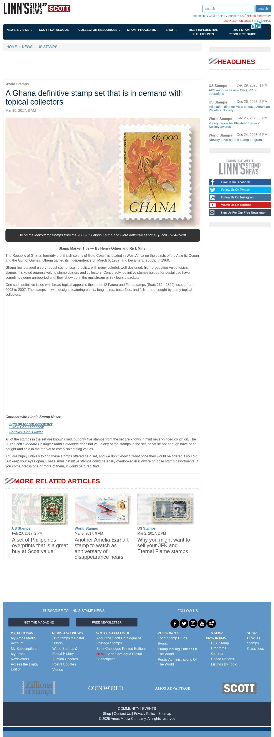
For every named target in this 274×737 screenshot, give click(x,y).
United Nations (222, 659)
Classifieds (255, 648)
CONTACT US (236, 16)
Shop (171, 30)
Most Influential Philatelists (203, 32)
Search (263, 8)
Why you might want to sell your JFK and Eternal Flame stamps (163, 545)
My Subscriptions (24, 648)
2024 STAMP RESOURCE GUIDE (242, 32)
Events (163, 643)
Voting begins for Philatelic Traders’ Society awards (234, 125)
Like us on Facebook (26, 427)
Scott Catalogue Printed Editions (121, 648)
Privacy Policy (145, 713)
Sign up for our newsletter (30, 424)
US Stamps (21, 528)
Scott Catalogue (55, 30)
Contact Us (122, 713)
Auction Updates (65, 659)
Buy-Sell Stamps (253, 640)
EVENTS (149, 708)
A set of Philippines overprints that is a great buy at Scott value (40, 545)
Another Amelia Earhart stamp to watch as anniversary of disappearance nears (102, 548)
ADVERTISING (217, 16)
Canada (217, 653)
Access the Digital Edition (24, 666)
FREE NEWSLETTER (107, 622)
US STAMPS (47, 47)
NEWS (27, 47)
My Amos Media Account (23, 640)
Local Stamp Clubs (172, 638)
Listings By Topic (224, 664)
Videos (57, 670)
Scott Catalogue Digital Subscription (119, 656)
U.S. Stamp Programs (220, 645)
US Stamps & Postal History (68, 640)
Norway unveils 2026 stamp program (235, 140)
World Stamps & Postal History (64, 651)
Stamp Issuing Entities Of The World (177, 651)
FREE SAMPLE (262, 21)
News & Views (19, 30)
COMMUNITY (128, 708)
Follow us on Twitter (26, 432)
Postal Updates (64, 664)
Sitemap (164, 713)
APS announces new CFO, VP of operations (233, 92)
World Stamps (86, 528)
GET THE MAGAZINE (39, 622)
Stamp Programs (143, 30)
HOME (12, 47)
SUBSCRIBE (199, 16)
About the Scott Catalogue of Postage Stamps (118, 640)
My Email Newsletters (20, 656)
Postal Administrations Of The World (177, 662)
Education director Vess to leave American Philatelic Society (239, 108)
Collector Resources (99, 30)
